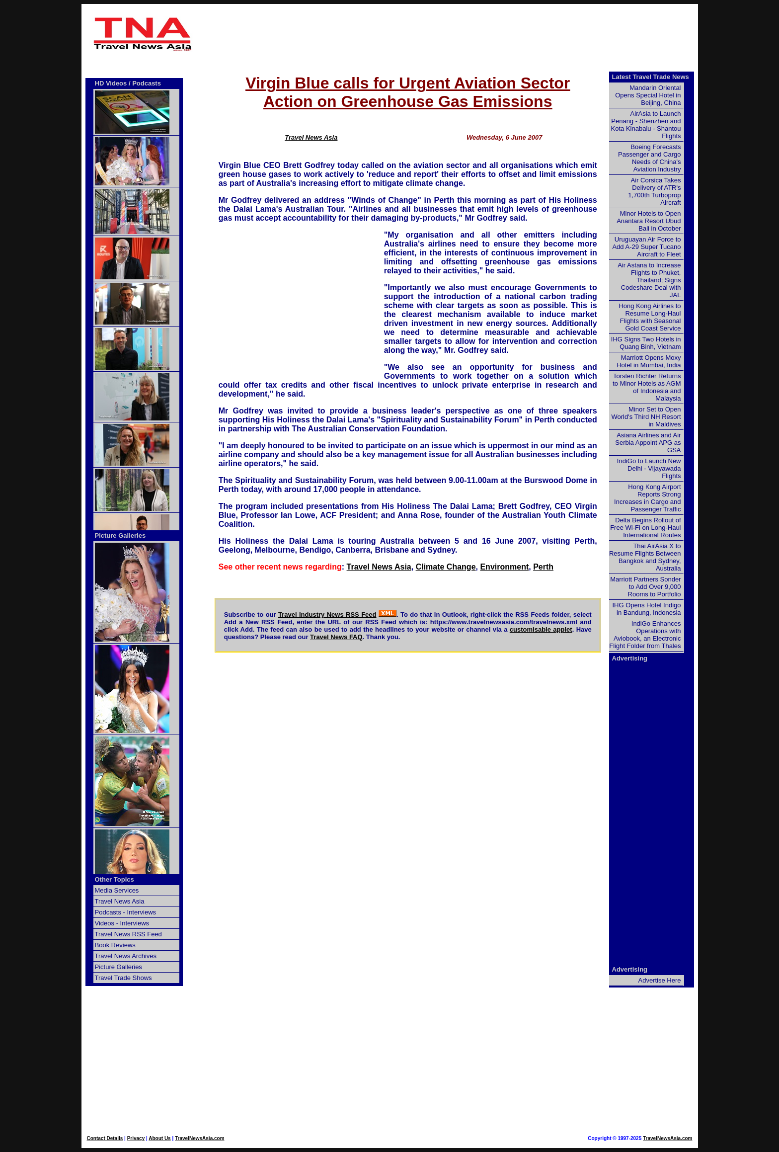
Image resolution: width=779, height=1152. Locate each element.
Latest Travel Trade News (650, 77)
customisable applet (541, 629)
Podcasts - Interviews (125, 912)
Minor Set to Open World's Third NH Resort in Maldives (646, 417)
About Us (159, 1138)
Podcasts (146, 83)
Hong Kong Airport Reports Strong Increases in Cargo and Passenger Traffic (647, 498)
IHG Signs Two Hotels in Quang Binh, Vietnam (646, 342)
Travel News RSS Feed (128, 934)
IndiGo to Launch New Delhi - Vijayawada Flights (649, 468)
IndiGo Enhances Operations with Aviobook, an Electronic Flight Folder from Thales (645, 635)
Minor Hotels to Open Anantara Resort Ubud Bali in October (649, 221)
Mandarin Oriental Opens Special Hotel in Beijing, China (648, 95)
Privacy (136, 1138)
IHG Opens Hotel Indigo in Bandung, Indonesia (646, 608)
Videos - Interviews (122, 923)
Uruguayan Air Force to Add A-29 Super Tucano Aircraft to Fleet (646, 247)
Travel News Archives (126, 956)
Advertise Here (659, 980)
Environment (504, 567)
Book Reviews (115, 945)
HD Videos (111, 83)
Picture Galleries (120, 535)
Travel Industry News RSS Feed (327, 614)
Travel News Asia (311, 137)
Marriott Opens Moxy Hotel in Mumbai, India (649, 361)
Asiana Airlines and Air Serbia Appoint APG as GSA (648, 442)
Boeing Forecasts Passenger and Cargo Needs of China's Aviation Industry (649, 158)
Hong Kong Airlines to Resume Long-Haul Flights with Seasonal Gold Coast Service (650, 317)
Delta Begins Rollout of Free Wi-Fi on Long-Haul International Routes (645, 527)
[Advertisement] (408, 33)
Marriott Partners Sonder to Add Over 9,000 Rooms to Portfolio (645, 587)
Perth (543, 567)
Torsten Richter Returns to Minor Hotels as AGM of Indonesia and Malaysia (647, 387)
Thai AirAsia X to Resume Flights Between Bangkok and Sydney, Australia (645, 557)
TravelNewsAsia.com (200, 1138)
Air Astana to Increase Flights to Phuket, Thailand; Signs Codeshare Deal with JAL (649, 280)
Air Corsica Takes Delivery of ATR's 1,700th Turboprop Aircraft (654, 191)
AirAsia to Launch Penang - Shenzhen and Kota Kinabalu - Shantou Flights (646, 125)
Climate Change (446, 567)
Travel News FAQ (336, 637)
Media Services (117, 890)
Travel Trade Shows (123, 978)
